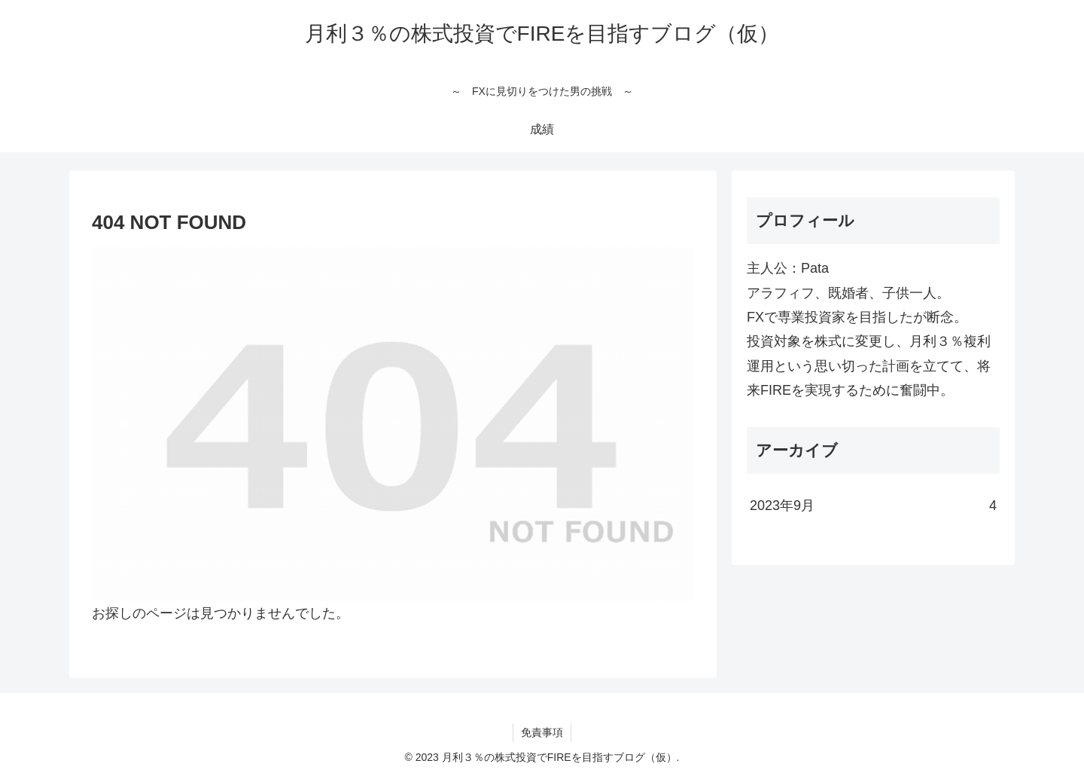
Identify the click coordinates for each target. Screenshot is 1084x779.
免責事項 (542, 732)
